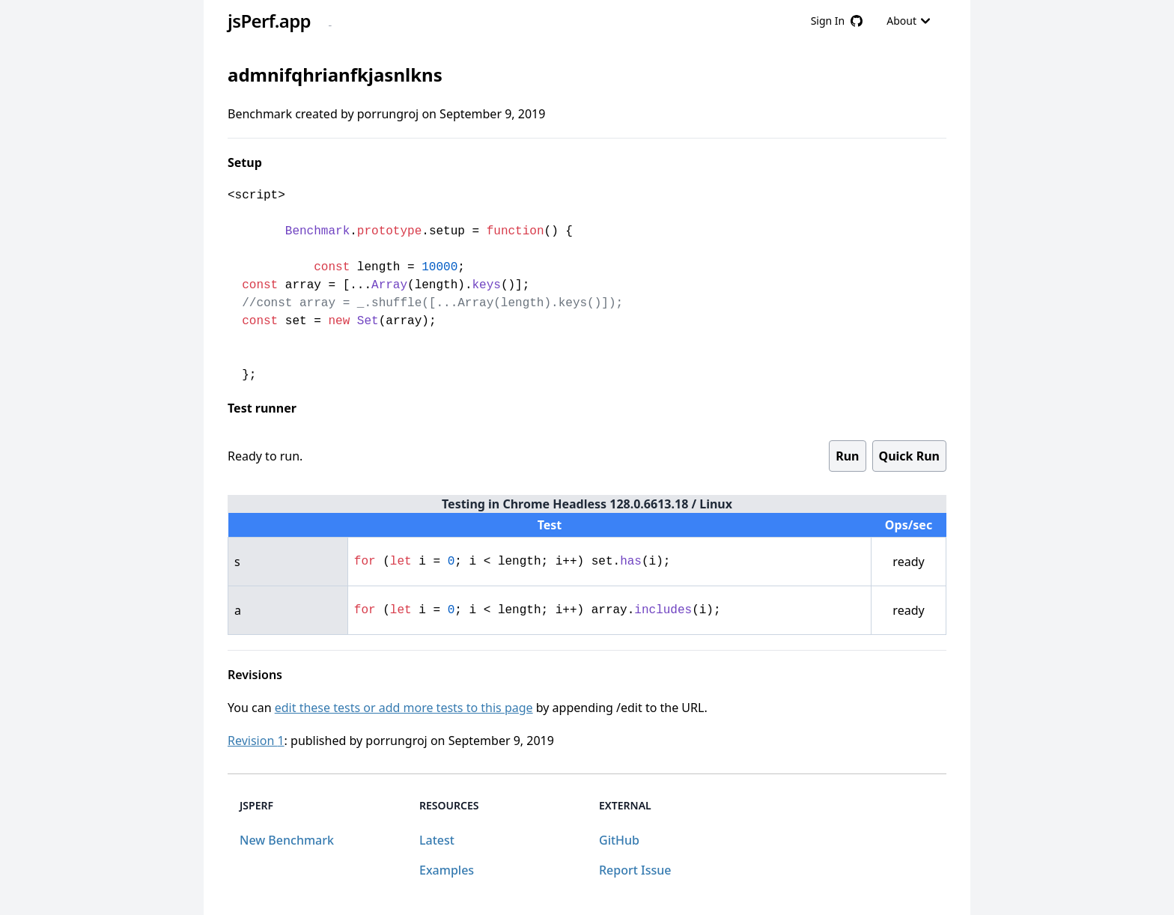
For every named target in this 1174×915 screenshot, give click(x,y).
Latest (436, 840)
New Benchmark (287, 840)
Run (847, 456)
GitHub (619, 840)
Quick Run (909, 456)
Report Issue (635, 870)
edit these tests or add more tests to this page (404, 707)
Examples (446, 870)
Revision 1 (256, 740)
